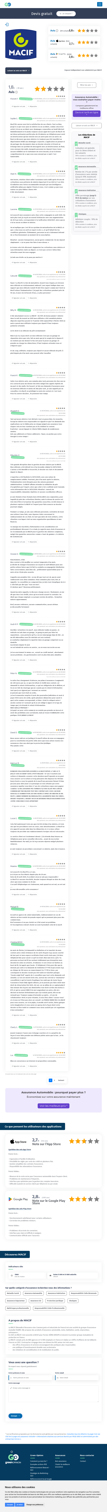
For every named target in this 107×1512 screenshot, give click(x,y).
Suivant (61, 1080)
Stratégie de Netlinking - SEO (39, 1474)
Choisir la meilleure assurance (62, 1465)
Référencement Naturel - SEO (40, 1468)
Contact (83, 1460)
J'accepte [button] (10, 1504)
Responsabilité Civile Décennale (84, 1293)
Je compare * (66, 13)
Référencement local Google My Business (41, 1479)
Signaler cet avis (18, 106)
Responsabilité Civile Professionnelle (49, 1308)
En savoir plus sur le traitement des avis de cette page (20, 1073)
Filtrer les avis (86, 84)
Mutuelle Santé (13, 1293)
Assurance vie (36, 1300)
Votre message (14, 1382)
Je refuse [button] (20, 1504)
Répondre (32, 106)
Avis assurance (60, 1460)
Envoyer (15, 1415)
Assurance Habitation (56, 1293)
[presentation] (24, 1407)
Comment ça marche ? (38, 1460)
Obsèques (73, 1300)
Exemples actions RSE (38, 1464)
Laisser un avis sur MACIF (18, 70)
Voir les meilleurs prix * (53, 1105)
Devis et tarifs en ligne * (86, 113)
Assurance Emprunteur (16, 1300)
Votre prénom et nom (17, 1372)
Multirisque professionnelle (18, 1308)
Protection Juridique (55, 1300)
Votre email (59, 1372)
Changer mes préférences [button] (34, 1504)
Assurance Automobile (33, 1293)
